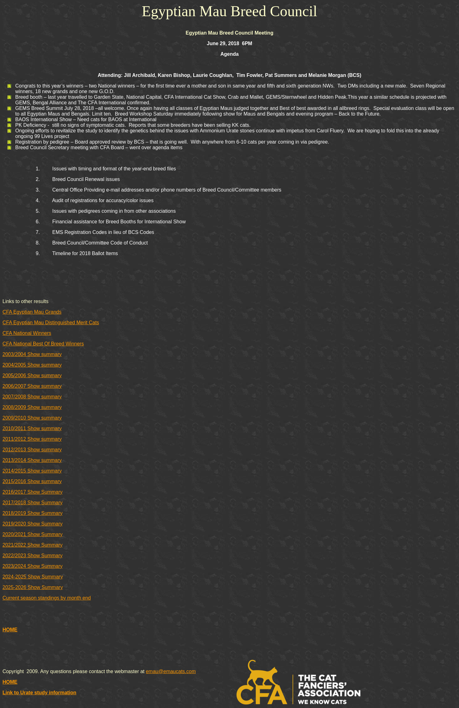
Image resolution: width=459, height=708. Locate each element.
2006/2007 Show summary (32, 386)
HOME (9, 629)
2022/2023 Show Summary (32, 555)
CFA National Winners (26, 333)
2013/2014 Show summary (32, 460)
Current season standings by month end (46, 598)
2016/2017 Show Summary (32, 492)
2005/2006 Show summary (32, 375)
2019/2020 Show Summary (32, 523)
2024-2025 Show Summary (32, 576)
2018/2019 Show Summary (32, 513)
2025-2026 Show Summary (32, 587)
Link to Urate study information (39, 692)
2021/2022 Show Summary (32, 545)
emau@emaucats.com (171, 671)
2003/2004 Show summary (32, 354)
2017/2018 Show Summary (32, 502)
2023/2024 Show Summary (32, 566)
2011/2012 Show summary (32, 439)
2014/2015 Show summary (32, 470)
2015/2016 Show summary (32, 481)
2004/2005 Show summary (32, 365)
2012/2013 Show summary (32, 449)
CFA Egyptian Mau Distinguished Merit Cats (50, 322)
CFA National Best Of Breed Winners (43, 343)
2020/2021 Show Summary (32, 534)
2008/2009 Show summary (32, 407)
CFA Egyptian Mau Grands (31, 312)
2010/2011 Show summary (32, 428)
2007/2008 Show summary (32, 396)
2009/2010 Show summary (32, 418)
